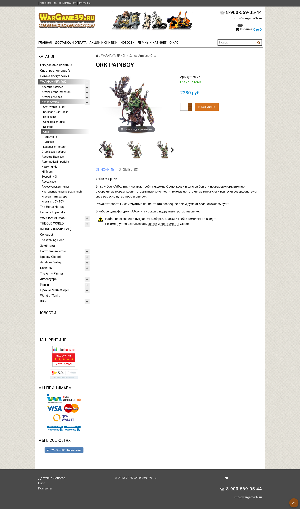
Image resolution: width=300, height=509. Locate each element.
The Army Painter (51, 273)
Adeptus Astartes (52, 87)
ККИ (43, 301)
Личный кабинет (65, 3)
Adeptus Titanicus (53, 156)
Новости (128, 42)
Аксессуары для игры (55, 186)
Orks (46, 131)
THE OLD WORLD (52, 223)
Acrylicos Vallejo (51, 262)
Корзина (84, 3)
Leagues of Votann (54, 146)
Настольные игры (53, 251)
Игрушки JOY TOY (53, 201)
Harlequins (49, 116)
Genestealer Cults (54, 121)
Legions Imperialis (52, 212)
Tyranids (48, 141)
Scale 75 (46, 268)
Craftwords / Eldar (54, 106)
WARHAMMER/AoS (53, 218)
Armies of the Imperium (56, 91)
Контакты (45, 488)
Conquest (46, 234)
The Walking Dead (52, 240)
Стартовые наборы (54, 151)
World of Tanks (50, 296)
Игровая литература (54, 196)
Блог (41, 483)
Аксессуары (48, 279)
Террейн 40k (49, 176)
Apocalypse (49, 181)
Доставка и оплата (70, 42)
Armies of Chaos (52, 96)
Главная (45, 3)
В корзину (206, 107)
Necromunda (49, 166)
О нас (174, 42)
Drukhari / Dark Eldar (55, 111)
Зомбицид (47, 246)
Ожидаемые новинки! (56, 65)
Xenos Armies (50, 101)
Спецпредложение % (55, 70)
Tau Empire (50, 136)
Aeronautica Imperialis (55, 161)
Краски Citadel (50, 257)
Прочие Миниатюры (54, 290)
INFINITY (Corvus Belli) (55, 229)
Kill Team (47, 171)
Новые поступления (54, 76)
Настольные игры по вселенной (62, 191)
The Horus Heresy (52, 207)
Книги (44, 284)
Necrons (48, 126)
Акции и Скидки (103, 42)
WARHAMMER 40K (53, 82)
